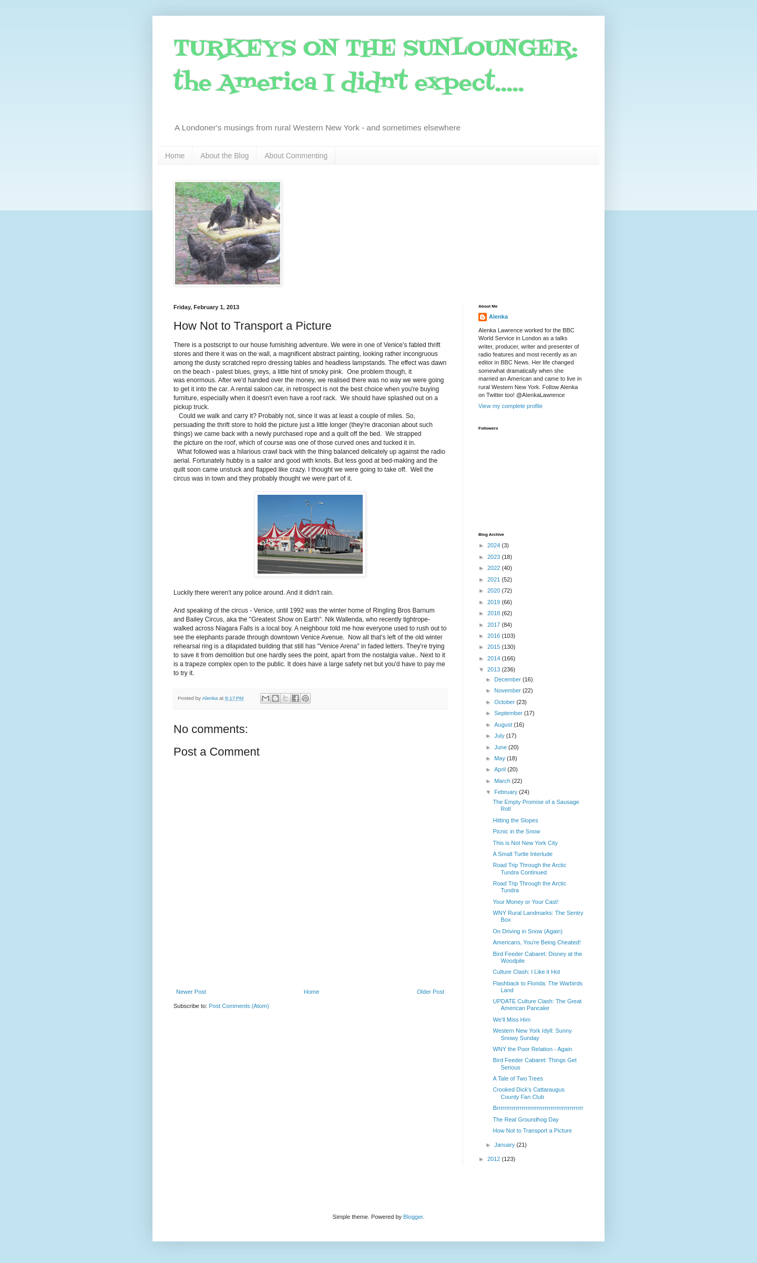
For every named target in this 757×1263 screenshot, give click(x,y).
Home (175, 155)
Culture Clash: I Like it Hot (526, 972)
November (508, 690)
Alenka (498, 316)
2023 (494, 557)
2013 (494, 669)
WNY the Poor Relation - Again (532, 1049)
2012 (494, 1159)
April (500, 769)
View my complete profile (510, 406)
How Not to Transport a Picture (532, 1130)
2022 (494, 568)
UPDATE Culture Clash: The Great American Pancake (537, 1004)
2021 (494, 579)
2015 (494, 647)
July (500, 735)
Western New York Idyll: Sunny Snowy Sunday (532, 1034)
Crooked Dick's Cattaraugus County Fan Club (529, 1092)
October (505, 702)
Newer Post (191, 992)
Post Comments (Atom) (239, 1006)
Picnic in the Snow (516, 831)
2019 (494, 602)
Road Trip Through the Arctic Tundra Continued (529, 868)
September (509, 713)
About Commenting (296, 155)
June (501, 747)
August (504, 724)
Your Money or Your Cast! (525, 902)
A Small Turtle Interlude (523, 854)
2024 (494, 545)
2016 (494, 636)
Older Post (430, 992)
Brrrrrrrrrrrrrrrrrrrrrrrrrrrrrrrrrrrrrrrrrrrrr (538, 1108)
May (500, 758)
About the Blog (224, 155)
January (505, 1145)
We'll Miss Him (511, 1019)
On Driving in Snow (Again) (527, 931)
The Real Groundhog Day (525, 1119)
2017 (494, 625)
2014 (494, 658)
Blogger (413, 1217)
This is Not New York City (525, 843)
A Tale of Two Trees (518, 1078)
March (503, 781)
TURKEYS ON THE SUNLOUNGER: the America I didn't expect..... (375, 66)
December (508, 679)
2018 (494, 613)
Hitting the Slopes (515, 820)
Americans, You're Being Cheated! (536, 942)
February (506, 792)
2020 (494, 590)
